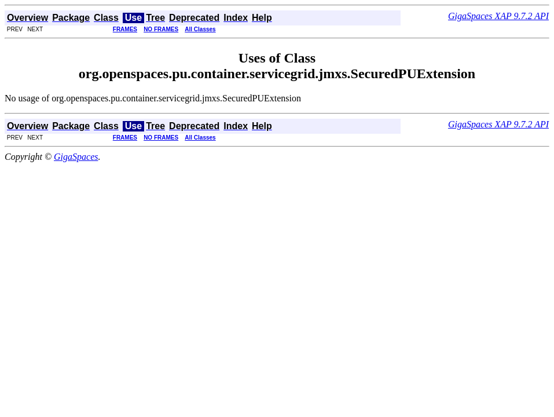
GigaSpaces (76, 157)
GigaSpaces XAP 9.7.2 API (498, 16)
